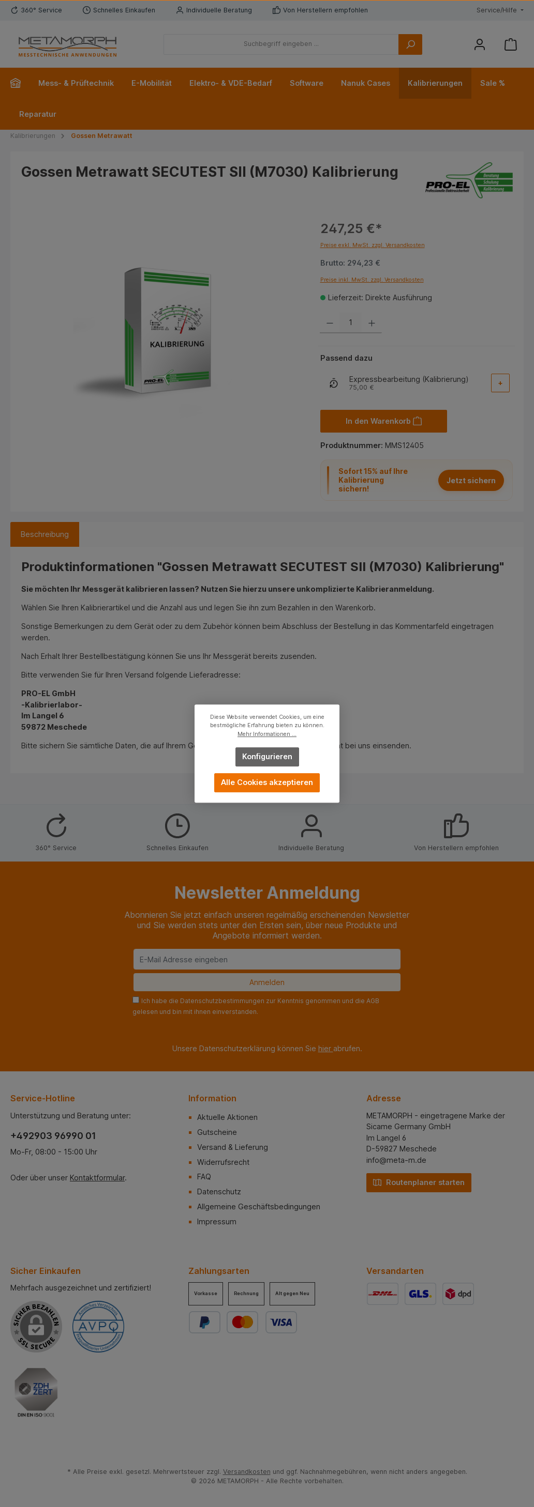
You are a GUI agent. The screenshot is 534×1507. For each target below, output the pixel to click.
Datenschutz (219, 1191)
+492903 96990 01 (53, 1135)
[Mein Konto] (480, 44)
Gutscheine (217, 1132)
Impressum (216, 1221)
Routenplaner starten (419, 1182)
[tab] (44, 534)
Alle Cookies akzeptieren (267, 782)
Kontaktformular (97, 1177)
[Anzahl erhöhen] (372, 323)
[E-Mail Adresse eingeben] (267, 959)
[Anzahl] (350, 323)
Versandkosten (247, 1471)
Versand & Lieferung (232, 1147)
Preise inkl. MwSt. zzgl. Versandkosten (372, 279)
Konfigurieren (267, 756)
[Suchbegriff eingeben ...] (281, 44)
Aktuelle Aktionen (227, 1117)
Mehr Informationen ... (267, 734)
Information (212, 1098)
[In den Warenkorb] (384, 421)
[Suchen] (410, 44)
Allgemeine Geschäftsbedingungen (258, 1206)
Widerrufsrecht (223, 1162)
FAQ (204, 1176)
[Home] (19, 83)
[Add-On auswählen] (500, 383)
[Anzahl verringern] (330, 323)
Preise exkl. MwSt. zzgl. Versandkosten (372, 245)
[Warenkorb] (511, 44)
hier (325, 1048)
